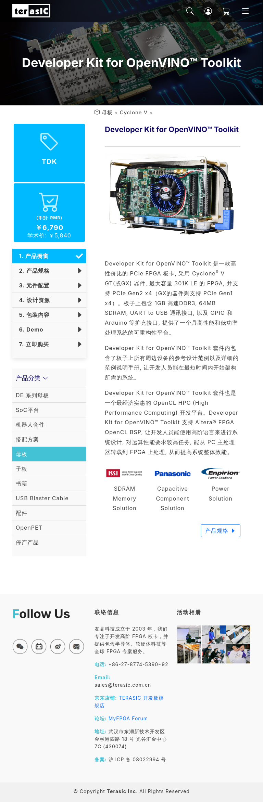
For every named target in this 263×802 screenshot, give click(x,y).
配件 (21, 512)
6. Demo (29, 329)
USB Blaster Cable (42, 498)
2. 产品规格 (33, 270)
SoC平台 (27, 409)
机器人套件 (30, 424)
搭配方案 (27, 439)
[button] (20, 646)
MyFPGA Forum (128, 718)
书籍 (21, 483)
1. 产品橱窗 (32, 256)
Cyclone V (134, 112)
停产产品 (27, 542)
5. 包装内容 (33, 314)
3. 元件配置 (33, 285)
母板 (107, 112)
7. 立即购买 (32, 344)
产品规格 (220, 530)
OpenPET (29, 527)
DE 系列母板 (32, 395)
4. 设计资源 (33, 300)
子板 (21, 468)
